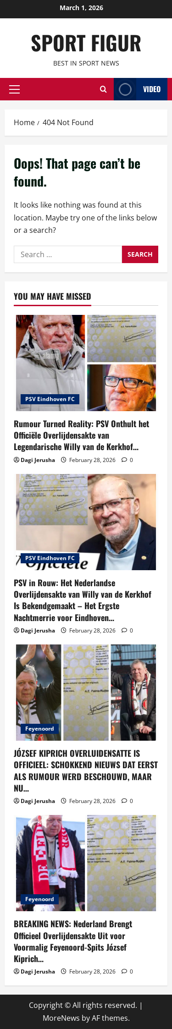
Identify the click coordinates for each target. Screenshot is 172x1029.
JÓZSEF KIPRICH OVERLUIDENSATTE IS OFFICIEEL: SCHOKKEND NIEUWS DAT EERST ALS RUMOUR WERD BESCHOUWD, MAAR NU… (86, 770)
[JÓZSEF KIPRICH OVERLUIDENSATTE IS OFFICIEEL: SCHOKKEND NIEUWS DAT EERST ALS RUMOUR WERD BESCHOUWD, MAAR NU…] (86, 692)
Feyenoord (39, 728)
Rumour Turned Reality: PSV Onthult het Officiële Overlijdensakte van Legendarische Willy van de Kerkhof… (81, 435)
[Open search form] (103, 89)
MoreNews (61, 1018)
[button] (14, 89)
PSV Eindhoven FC (50, 399)
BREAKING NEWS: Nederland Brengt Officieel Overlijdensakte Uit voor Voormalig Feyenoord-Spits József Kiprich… (73, 941)
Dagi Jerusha (38, 460)
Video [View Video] (137, 89)
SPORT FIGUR (86, 42)
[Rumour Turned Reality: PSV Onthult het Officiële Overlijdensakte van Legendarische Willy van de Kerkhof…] (86, 363)
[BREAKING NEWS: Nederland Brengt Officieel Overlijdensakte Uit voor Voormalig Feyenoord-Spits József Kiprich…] (86, 863)
